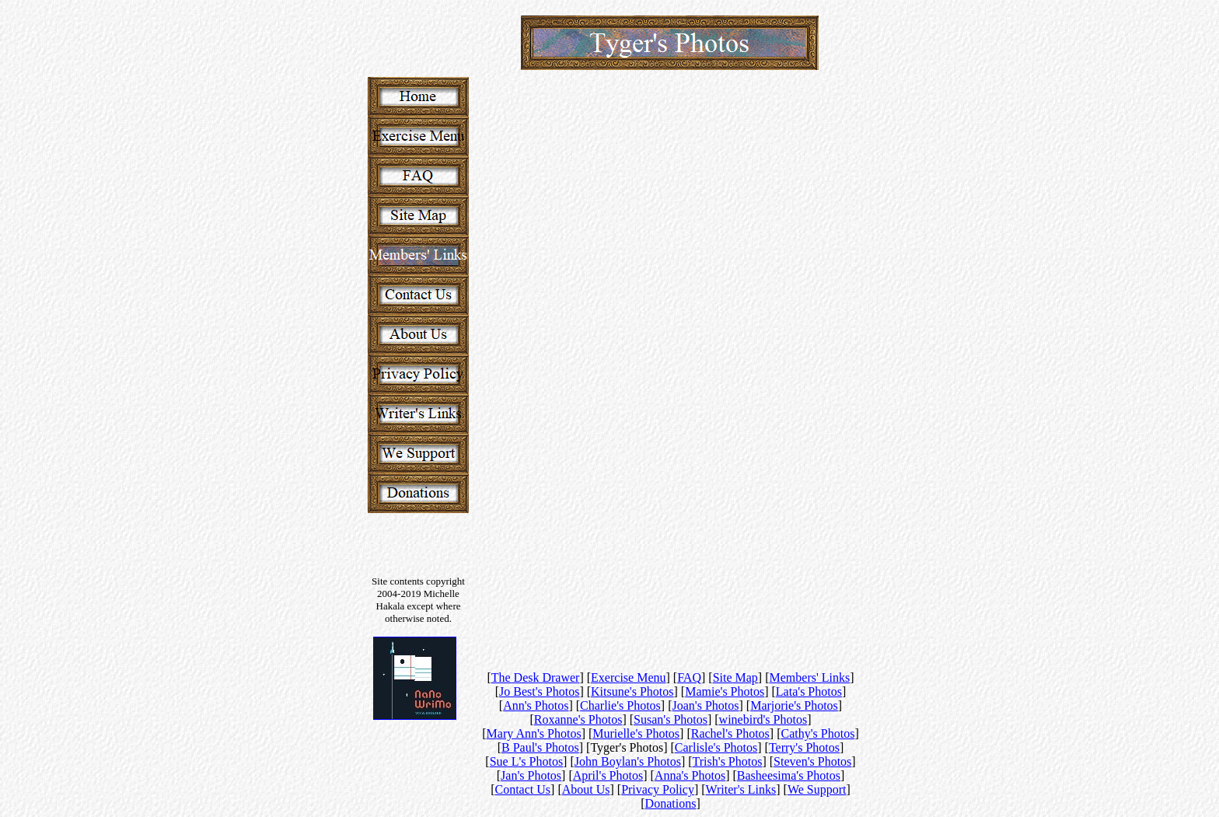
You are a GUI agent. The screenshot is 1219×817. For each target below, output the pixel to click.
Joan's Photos (705, 705)
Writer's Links (741, 789)
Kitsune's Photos (632, 691)
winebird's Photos (763, 719)
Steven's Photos (812, 761)
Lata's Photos (809, 691)
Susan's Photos (670, 719)
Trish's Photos (728, 761)
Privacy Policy (657, 789)
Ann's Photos (535, 705)
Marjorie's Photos (794, 705)
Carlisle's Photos (716, 747)
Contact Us (523, 789)
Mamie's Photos (724, 691)
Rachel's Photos (730, 733)
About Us (586, 789)
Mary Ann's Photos (534, 733)
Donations (671, 803)
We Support (817, 789)
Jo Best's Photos (539, 691)
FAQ (689, 677)
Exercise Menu (628, 677)
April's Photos (608, 775)
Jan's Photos (531, 775)
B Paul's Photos (540, 747)
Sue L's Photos (526, 761)
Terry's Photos (804, 747)
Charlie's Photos (620, 705)
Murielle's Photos (635, 733)
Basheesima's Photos (788, 775)
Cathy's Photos (817, 733)
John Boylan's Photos (628, 761)
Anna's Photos (690, 775)
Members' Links (810, 677)
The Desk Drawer (535, 677)
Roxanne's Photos (578, 719)
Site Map (735, 677)
